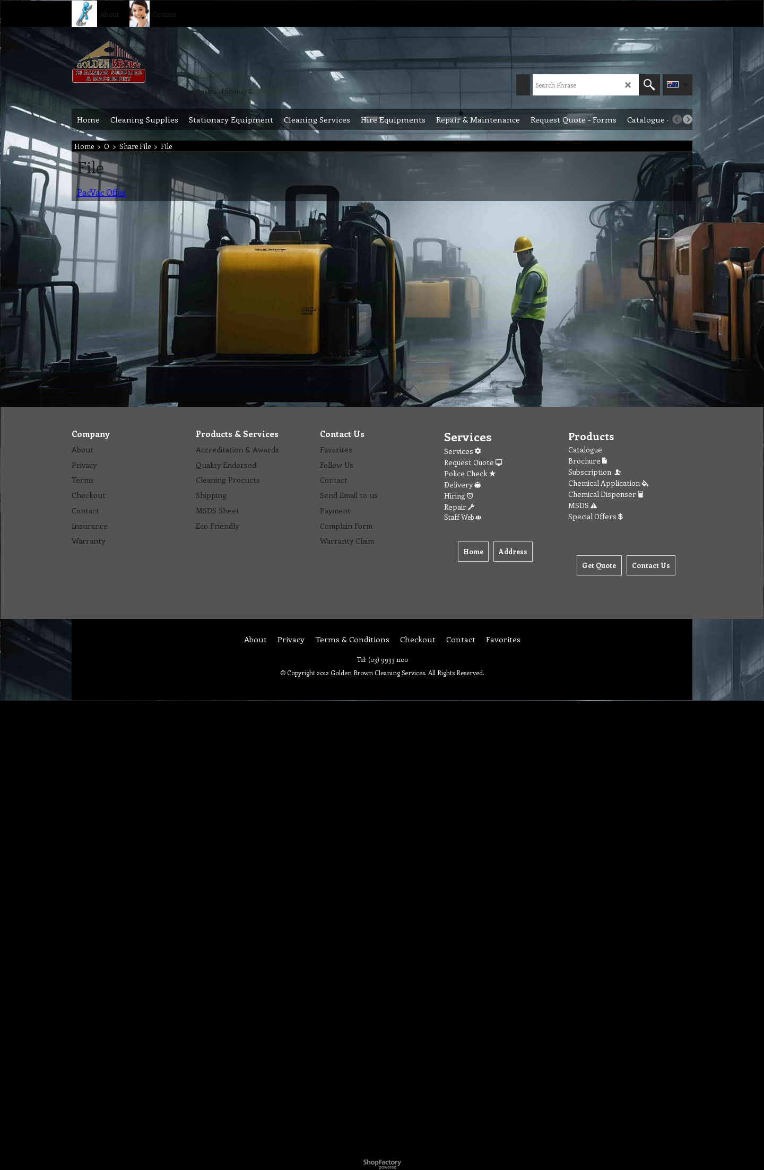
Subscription (595, 472)
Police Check (470, 473)
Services (462, 451)
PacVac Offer (101, 192)
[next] (687, 119)
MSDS (582, 505)
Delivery (462, 484)
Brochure (587, 461)
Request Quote (473, 462)
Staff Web (462, 516)
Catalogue (585, 449)
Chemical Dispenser (606, 494)
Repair (459, 507)
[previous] (677, 119)
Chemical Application (608, 483)
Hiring (458, 496)
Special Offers (595, 516)
